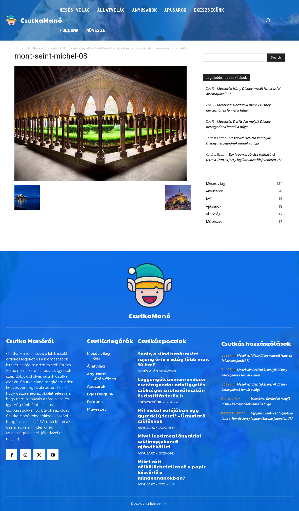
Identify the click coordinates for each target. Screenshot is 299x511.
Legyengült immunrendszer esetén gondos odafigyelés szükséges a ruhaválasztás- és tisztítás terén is (172, 387)
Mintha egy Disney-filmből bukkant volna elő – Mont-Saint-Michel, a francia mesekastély (89, 48)
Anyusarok (148, 428)
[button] (268, 20)
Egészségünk (149, 402)
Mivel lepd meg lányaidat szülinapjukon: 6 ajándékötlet (170, 441)
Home (18, 48)
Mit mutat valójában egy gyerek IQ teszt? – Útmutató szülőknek (172, 415)
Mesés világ (148, 371)
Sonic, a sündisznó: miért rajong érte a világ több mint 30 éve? (173, 359)
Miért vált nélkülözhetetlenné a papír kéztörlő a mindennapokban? (172, 469)
